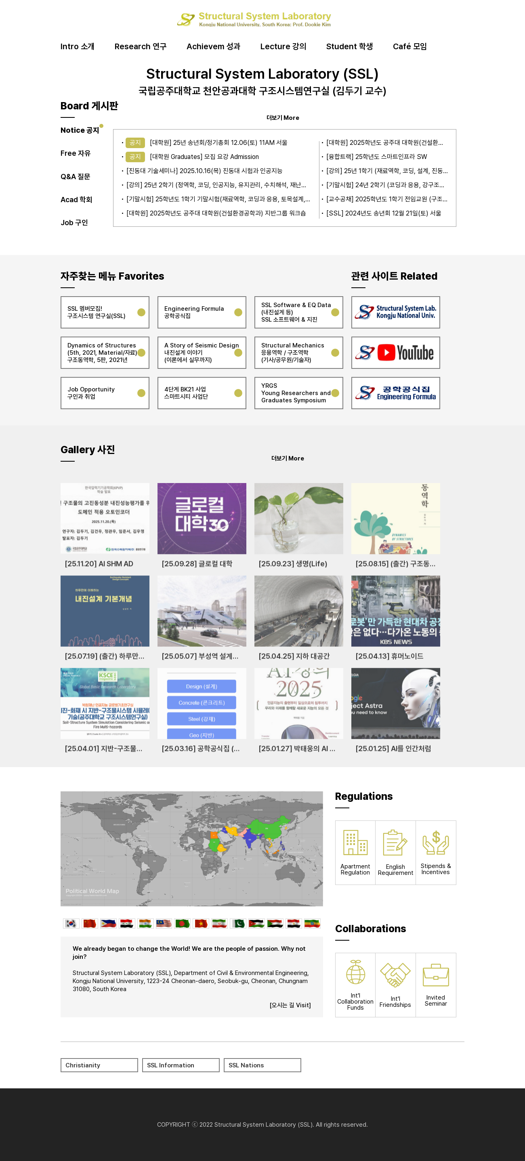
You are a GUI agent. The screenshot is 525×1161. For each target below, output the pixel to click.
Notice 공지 (80, 130)
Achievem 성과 (213, 46)
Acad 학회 (76, 199)
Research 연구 (140, 46)
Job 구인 (74, 222)
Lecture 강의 (283, 46)
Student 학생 (349, 46)
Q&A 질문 (75, 176)
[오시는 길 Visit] (290, 1005)
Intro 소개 (77, 46)
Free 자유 (76, 153)
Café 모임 (410, 46)
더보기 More (283, 117)
